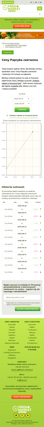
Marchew (11, 340)
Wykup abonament (22, 397)
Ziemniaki (12, 324)
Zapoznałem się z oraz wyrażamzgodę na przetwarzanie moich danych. (23, 304)
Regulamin (12, 350)
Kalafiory (11, 335)
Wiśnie (32, 340)
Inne (12, 347)
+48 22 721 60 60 (14, 377)
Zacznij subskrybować (28, 309)
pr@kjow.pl (22, 380)
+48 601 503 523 (22, 367)
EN (36, 2)
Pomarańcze (32, 343)
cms (19, 423)
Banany (32, 332)
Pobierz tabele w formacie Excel (23, 115)
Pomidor (11, 332)
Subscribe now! (22, 26)
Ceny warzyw (12, 322)
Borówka (32, 324)
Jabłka (32, 327)
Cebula (12, 327)
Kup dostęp (8, 209)
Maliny (32, 335)
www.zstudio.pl (27, 423)
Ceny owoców (32, 322)
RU (41, 2)
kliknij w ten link (29, 86)
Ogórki (12, 338)
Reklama (11, 355)
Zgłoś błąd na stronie (32, 348)
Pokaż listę (8, 52)
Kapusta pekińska (12, 343)
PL (31, 2)
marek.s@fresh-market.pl (22, 370)
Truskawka (32, 330)
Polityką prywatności (24, 303)
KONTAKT (22, 362)
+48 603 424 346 (30, 377)
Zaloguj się (9, 2)
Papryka (12, 330)
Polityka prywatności (12, 352)
